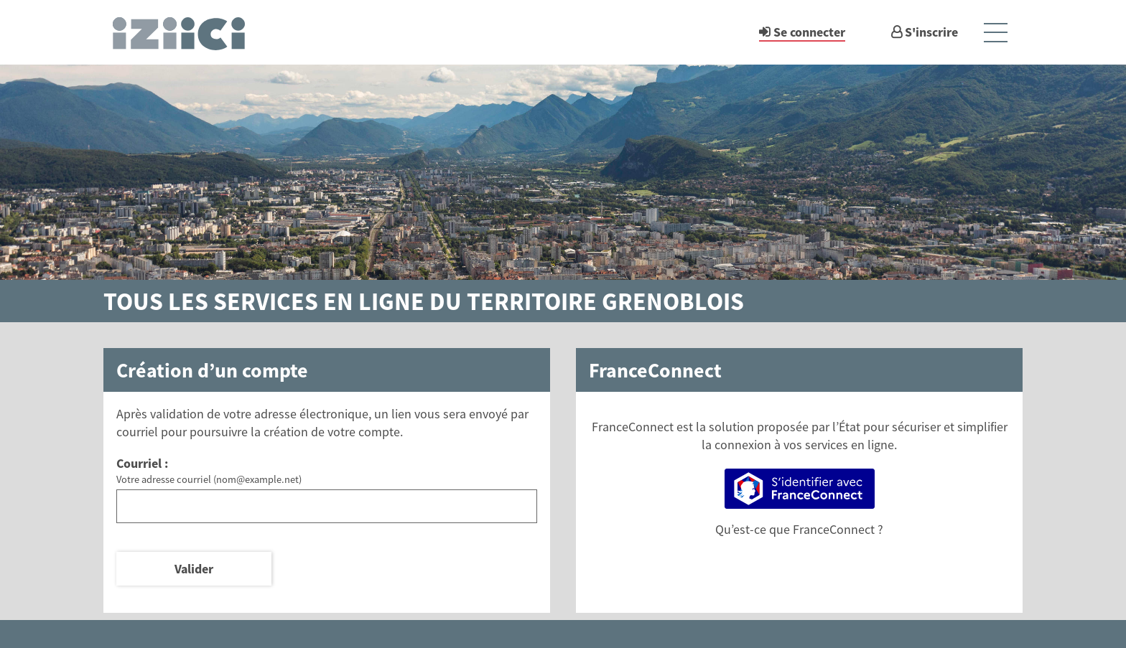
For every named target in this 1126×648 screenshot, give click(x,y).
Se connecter (809, 32)
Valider (194, 568)
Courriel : (142, 463)
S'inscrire (931, 32)
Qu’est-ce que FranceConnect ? (799, 529)
